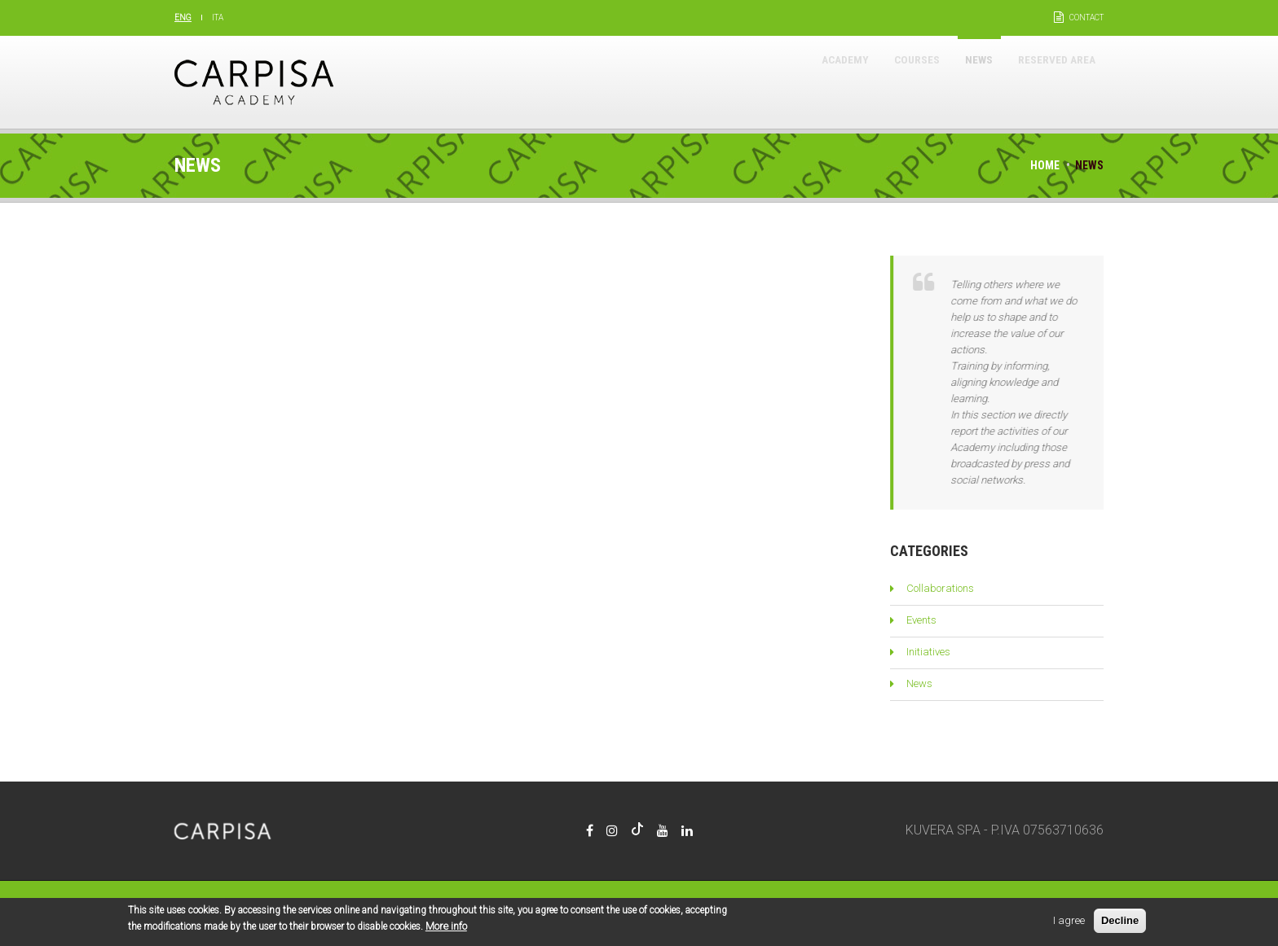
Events (921, 620)
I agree (1069, 923)
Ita (217, 17)
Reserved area (1046, 82)
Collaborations (940, 588)
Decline (1120, 923)
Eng (183, 17)
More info (446, 928)
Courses (875, 82)
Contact (1086, 17)
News (951, 82)
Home (1045, 165)
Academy (787, 82)
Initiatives (928, 652)
